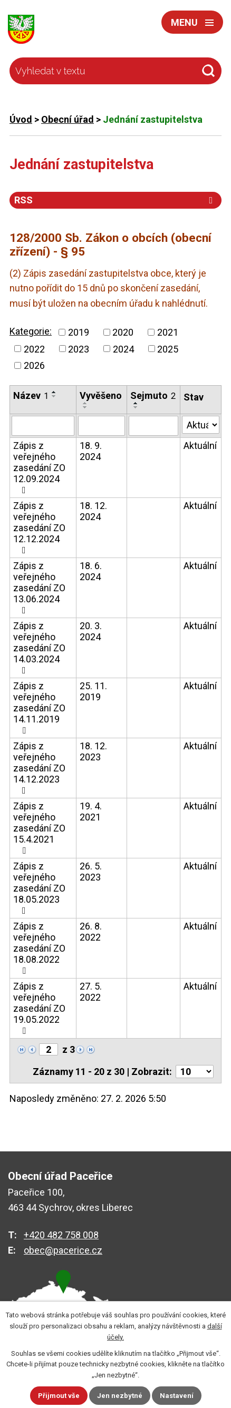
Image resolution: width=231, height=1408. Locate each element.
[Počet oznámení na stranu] (195, 1071)
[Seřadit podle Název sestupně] (54, 396)
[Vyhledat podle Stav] (200, 425)
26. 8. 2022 (91, 932)
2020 (122, 332)
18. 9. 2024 (91, 451)
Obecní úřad (67, 119)
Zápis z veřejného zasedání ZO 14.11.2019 (39, 707)
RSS (115, 200)
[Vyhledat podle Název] (43, 426)
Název (31, 395)
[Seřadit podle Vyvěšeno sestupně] (85, 407)
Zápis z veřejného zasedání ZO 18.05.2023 (39, 888)
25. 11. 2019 (93, 691)
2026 (34, 365)
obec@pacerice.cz (63, 1250)
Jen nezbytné (119, 1396)
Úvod (20, 119)
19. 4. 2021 (91, 811)
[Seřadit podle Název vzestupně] (54, 392)
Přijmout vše (59, 1396)
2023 (78, 348)
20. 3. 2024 (91, 631)
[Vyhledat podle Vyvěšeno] (101, 426)
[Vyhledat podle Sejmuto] (153, 426)
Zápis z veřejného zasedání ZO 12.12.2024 (39, 527)
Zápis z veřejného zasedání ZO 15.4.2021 (39, 827)
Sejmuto (153, 395)
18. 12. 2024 (93, 511)
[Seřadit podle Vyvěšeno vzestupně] (85, 403)
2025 (167, 348)
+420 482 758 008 (61, 1234)
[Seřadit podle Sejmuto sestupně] (136, 407)
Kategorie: (30, 331)
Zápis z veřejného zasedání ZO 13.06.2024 (39, 587)
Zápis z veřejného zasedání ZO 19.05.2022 (39, 1008)
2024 (123, 348)
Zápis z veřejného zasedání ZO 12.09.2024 (39, 467)
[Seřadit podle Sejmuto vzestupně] (136, 403)
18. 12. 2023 (93, 751)
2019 (78, 332)
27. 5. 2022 (91, 992)
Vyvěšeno (101, 395)
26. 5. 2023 (91, 872)
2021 (167, 332)
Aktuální (200, 445)
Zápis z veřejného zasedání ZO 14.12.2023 (39, 767)
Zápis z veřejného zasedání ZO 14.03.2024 (39, 647)
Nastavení (177, 1396)
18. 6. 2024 (91, 571)
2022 (34, 348)
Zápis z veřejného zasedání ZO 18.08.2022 (39, 948)
